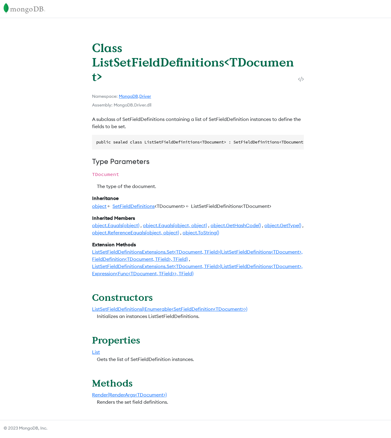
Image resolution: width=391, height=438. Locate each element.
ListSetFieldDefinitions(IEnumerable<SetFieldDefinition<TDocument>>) (169, 309)
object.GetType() (282, 225)
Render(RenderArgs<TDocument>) (129, 395)
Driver (145, 96)
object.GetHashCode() (236, 225)
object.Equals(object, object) (175, 225)
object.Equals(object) (115, 225)
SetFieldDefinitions (133, 206)
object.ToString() (201, 233)
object (99, 206)
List (96, 352)
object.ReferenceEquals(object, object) (135, 233)
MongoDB (128, 96)
